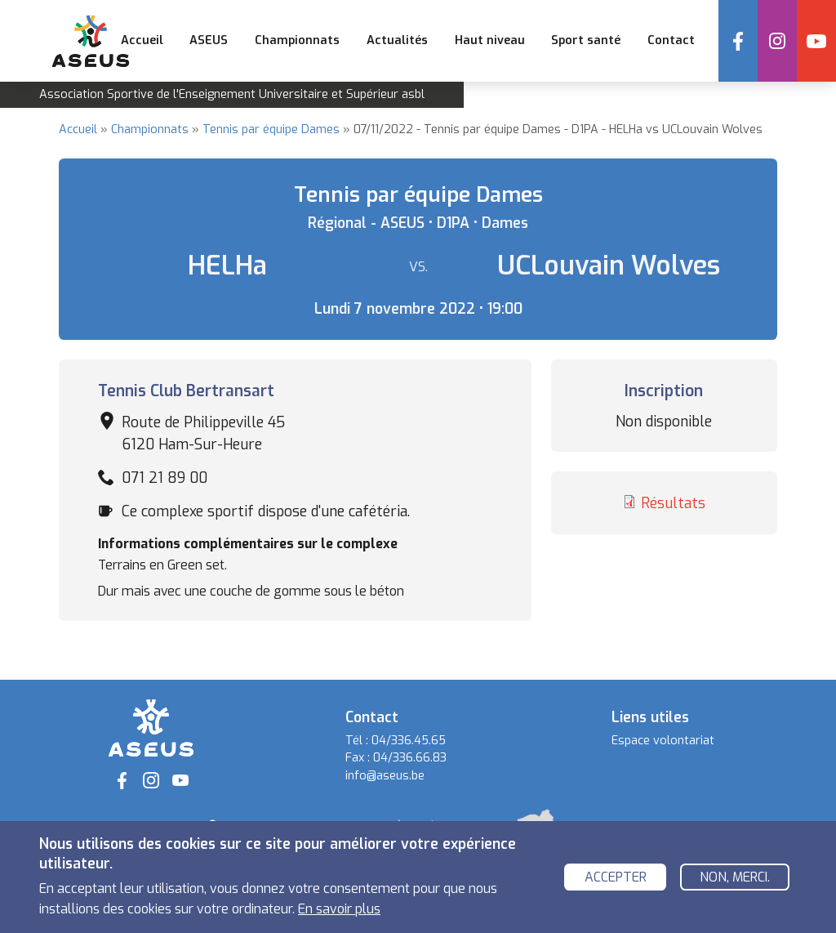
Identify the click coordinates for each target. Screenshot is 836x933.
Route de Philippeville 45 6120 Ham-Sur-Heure (203, 433)
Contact (671, 40)
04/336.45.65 (408, 740)
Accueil (142, 40)
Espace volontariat (662, 740)
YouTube (816, 41)
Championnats (150, 129)
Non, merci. (735, 882)
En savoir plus (339, 913)
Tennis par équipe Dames (271, 129)
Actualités (397, 40)
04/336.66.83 (410, 758)
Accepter (616, 882)
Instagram (777, 41)
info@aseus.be (385, 775)
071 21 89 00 (164, 478)
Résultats (673, 503)
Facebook (738, 41)
